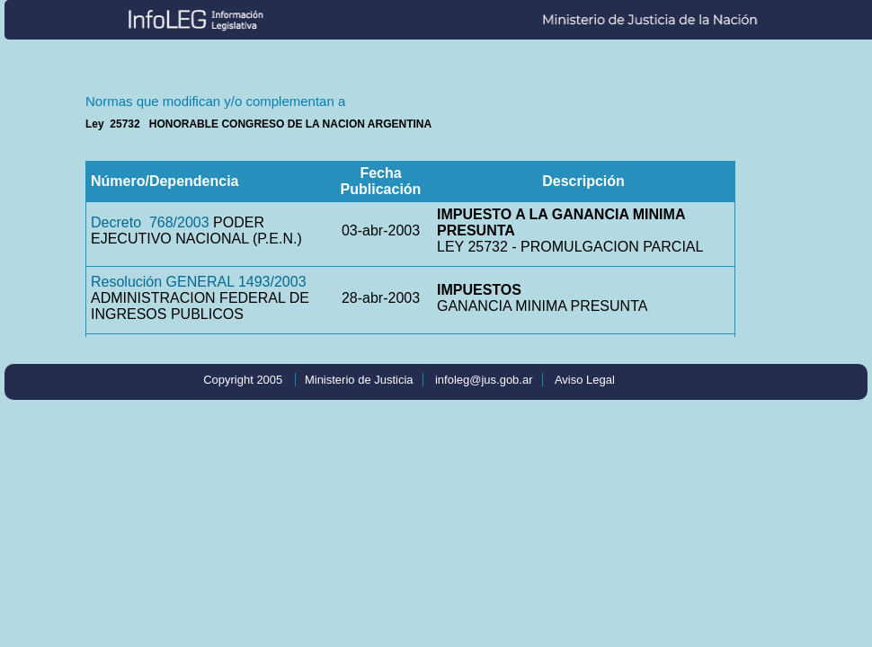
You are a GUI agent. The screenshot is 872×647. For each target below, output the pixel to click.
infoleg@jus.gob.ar (484, 379)
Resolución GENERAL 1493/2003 (199, 281)
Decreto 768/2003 (150, 222)
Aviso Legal (585, 379)
